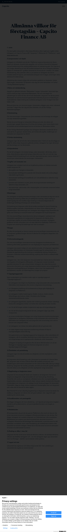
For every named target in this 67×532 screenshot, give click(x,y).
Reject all (53, 516)
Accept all (53, 512)
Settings (5, 528)
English (5, 497)
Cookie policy (14, 528)
